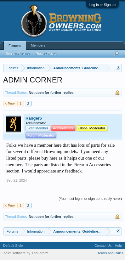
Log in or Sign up (102, 5)
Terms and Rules (110, 253)
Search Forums (17, 53)
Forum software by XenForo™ (25, 253)
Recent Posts (46, 53)
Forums (15, 46)
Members (38, 45)
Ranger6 (34, 118)
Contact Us (102, 245)
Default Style (13, 245)
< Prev (10, 103)
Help (118, 245)
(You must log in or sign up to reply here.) (90, 199)
